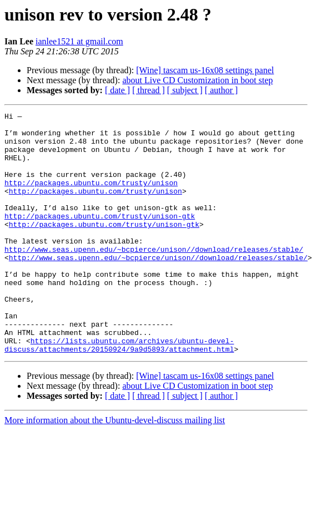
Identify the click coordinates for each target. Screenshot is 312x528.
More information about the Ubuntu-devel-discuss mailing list (114, 468)
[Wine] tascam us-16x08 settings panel (205, 70)
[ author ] (221, 90)
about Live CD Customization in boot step (197, 80)
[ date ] (117, 90)
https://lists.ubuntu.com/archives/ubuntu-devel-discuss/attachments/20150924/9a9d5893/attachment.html (119, 392)
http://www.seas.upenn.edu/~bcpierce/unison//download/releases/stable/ (153, 277)
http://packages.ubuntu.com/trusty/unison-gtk (99, 237)
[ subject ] (185, 90)
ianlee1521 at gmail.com (79, 41)
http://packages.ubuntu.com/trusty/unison (91, 197)
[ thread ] (148, 90)
